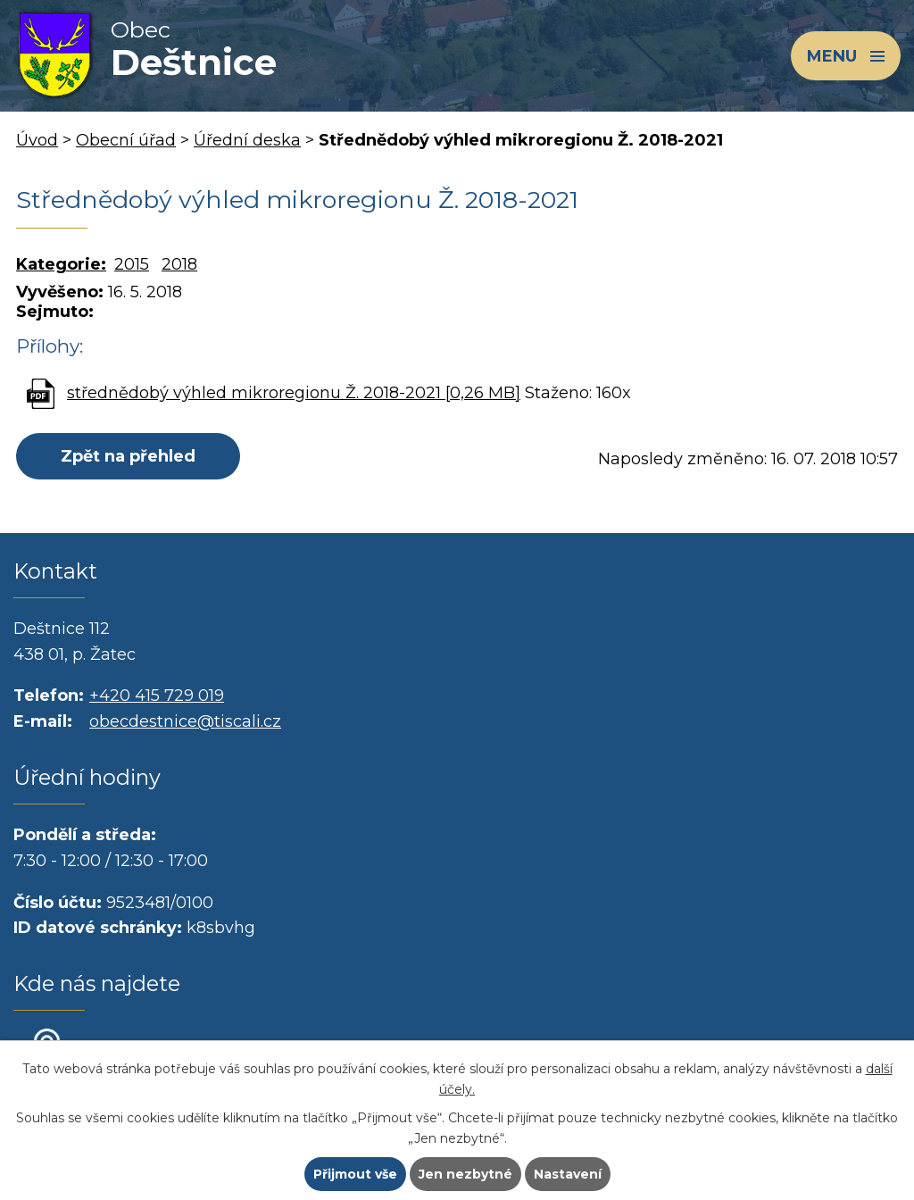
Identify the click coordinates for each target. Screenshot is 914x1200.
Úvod (37, 140)
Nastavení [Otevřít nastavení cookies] (568, 1174)
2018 (179, 264)
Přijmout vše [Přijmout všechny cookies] (355, 1174)
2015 (131, 264)
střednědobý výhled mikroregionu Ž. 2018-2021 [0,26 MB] (293, 393)
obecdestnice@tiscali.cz (185, 721)
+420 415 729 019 (156, 695)
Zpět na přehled (128, 456)
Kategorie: (61, 264)
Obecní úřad (126, 140)
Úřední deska (247, 140)
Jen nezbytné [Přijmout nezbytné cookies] (465, 1174)
